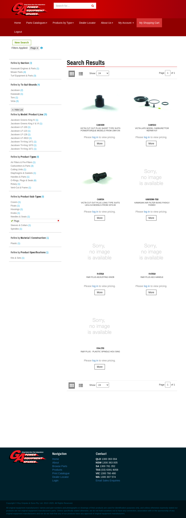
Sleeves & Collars (21, 225)
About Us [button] (107, 22)
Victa (15, 101)
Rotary (15, 184)
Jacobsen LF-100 (21, 127)
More (100, 143)
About (55, 462)
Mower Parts (18, 72)
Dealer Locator (87, 22)
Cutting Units (18, 169)
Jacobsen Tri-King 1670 (24, 145)
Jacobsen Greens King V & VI (26, 123)
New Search (22, 42)
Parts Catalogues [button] (36, 22)
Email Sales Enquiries (108, 480)
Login (55, 480)
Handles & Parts (20, 177)
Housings (17, 209)
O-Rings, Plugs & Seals (23, 180)
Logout (18, 31)
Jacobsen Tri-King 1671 (24, 149)
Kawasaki (17, 94)
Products (57, 469)
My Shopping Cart (149, 22)
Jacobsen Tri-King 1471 (24, 141)
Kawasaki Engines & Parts (25, 68)
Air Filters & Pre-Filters (23, 162)
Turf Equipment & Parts (23, 75)
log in (95, 137)
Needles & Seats (20, 216)
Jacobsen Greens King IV (24, 120)
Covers (16, 202)
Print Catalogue (61, 473)
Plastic (15, 243)
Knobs (15, 213)
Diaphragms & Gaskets (23, 173)
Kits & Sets (18, 258)
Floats (15, 205)
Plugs (34, 48)
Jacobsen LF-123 (21, 131)
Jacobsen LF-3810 (21, 138)
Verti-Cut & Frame (21, 187)
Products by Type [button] (63, 22)
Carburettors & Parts (22, 166)
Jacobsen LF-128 (21, 134)
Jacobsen (17, 90)
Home (17, 22)
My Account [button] (126, 22)
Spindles (16, 229)
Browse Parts (59, 466)
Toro (14, 97)
